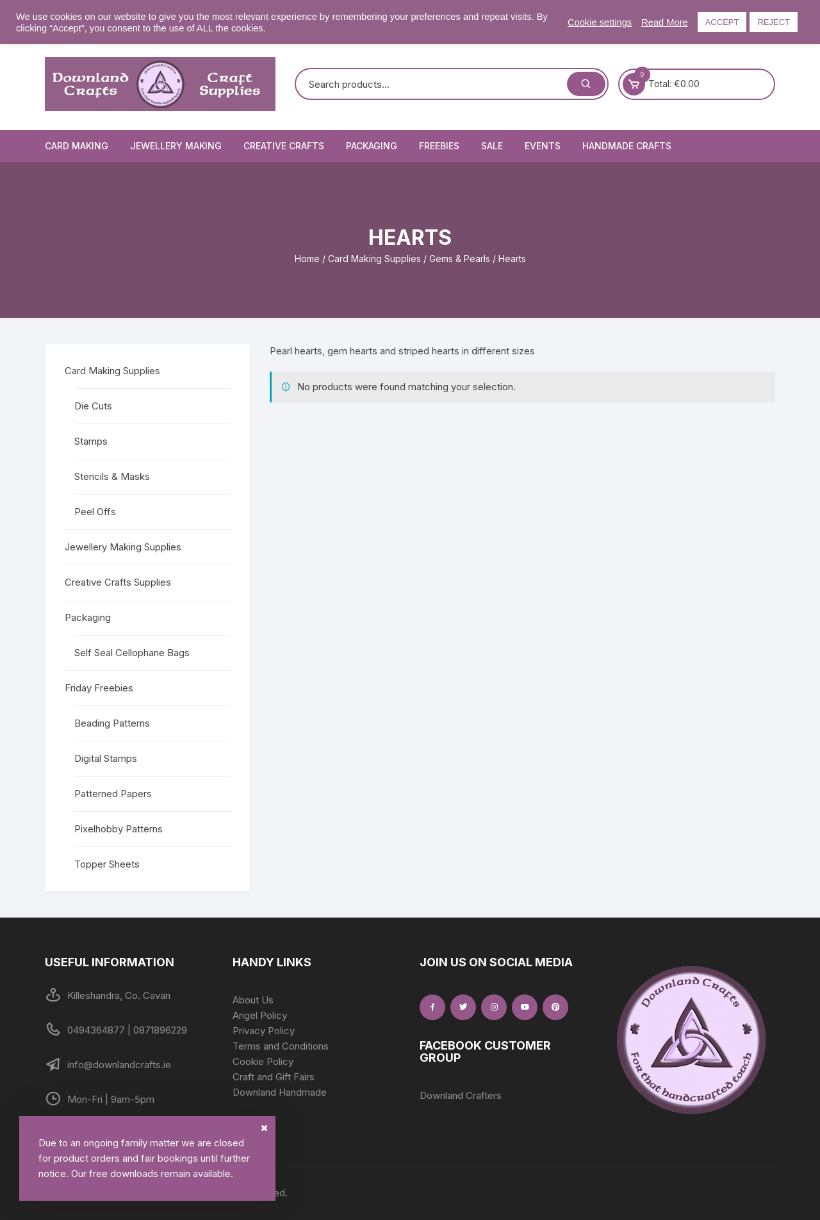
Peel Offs (95, 512)
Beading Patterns (112, 723)
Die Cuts (93, 406)
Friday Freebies (99, 688)
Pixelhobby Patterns (118, 829)
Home (307, 258)
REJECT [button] (773, 22)
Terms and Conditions (281, 1046)
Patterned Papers (113, 793)
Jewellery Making (176, 145)
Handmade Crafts (626, 145)
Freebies (439, 145)
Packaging (371, 145)
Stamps (91, 441)
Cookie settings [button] (600, 22)
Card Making (76, 145)
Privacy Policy (264, 1031)
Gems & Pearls (459, 258)
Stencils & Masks (112, 476)
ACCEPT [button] (722, 22)
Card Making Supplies (374, 258)
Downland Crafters (461, 1095)
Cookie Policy (263, 1061)
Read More (664, 22)
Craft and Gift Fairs (274, 1077)
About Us (253, 1000)
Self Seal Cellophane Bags (132, 653)
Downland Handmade (280, 1092)
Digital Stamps (105, 758)
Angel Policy (260, 1015)
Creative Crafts (283, 145)
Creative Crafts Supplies (118, 582)
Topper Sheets (107, 864)
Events (543, 145)
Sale (492, 145)
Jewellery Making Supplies (123, 547)
